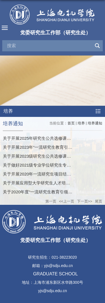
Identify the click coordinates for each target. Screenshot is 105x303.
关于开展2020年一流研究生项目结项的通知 (43, 174)
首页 (71, 123)
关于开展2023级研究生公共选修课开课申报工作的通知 (53, 156)
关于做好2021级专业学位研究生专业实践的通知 (47, 165)
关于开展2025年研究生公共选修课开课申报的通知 (49, 138)
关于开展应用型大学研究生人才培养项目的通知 (47, 183)
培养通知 (95, 123)
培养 (81, 123)
